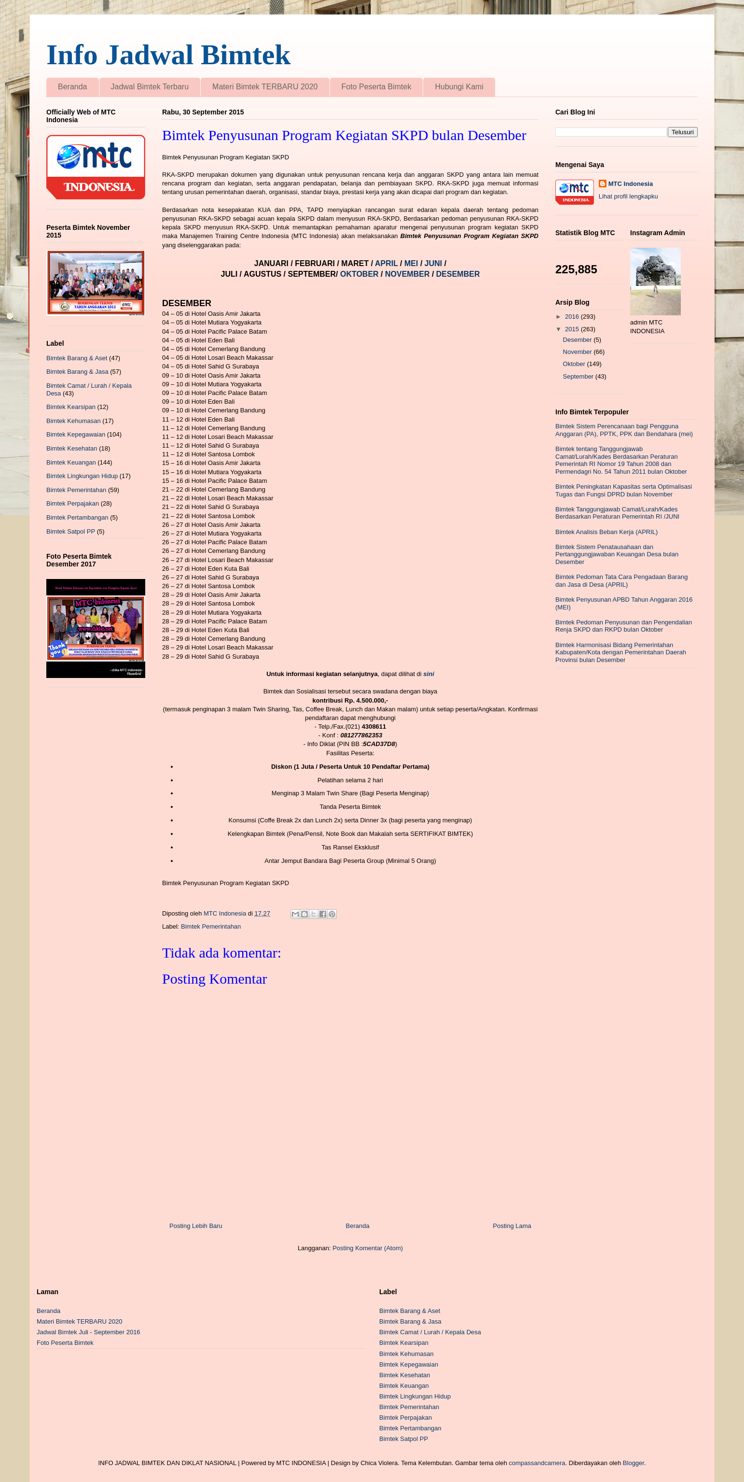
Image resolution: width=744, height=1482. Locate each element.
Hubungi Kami (459, 87)
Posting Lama (512, 1225)
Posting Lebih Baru (195, 1225)
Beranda (72, 87)
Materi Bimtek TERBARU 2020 (264, 87)
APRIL (387, 263)
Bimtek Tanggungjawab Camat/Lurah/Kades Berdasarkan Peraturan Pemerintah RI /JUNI (617, 513)
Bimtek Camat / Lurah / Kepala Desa (430, 1332)
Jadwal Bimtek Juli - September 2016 (88, 1332)
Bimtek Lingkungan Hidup (82, 476)
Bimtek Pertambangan (77, 517)
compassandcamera (537, 1463)
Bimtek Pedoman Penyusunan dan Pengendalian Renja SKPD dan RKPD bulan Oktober (623, 626)
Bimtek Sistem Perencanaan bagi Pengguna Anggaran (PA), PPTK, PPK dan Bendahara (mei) (624, 430)
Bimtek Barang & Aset (76, 358)
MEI (412, 263)
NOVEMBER (407, 274)
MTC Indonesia (630, 183)
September (579, 376)
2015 (573, 329)
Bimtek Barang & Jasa (77, 371)
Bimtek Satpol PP (70, 531)
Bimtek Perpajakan (72, 503)
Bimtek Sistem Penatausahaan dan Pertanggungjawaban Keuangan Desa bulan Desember (616, 554)
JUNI (434, 263)
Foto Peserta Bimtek (377, 87)
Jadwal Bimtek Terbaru (150, 87)
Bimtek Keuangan (71, 462)
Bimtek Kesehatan (71, 448)
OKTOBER (359, 274)
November (578, 351)
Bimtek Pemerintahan (211, 926)
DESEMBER (458, 274)
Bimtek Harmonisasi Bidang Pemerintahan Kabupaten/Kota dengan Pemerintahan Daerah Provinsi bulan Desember (620, 652)
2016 (573, 316)
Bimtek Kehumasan (73, 420)
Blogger (633, 1463)
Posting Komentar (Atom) (367, 1248)
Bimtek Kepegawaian (75, 434)
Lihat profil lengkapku (628, 196)
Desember (578, 339)
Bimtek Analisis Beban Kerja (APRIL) (606, 532)
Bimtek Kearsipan (71, 406)
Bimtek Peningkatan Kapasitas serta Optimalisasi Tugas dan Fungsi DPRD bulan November (623, 490)
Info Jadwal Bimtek (168, 55)
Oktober (575, 363)
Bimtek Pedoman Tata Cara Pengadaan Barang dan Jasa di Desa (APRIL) (621, 580)
